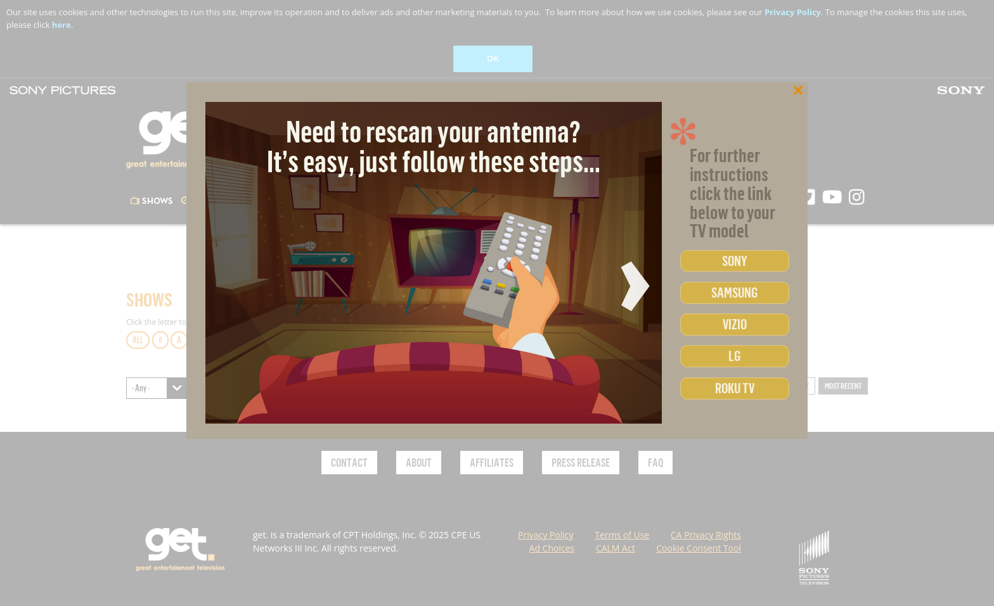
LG (734, 355)
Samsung (734, 292)
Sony (734, 260)
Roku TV (734, 387)
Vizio (735, 323)
